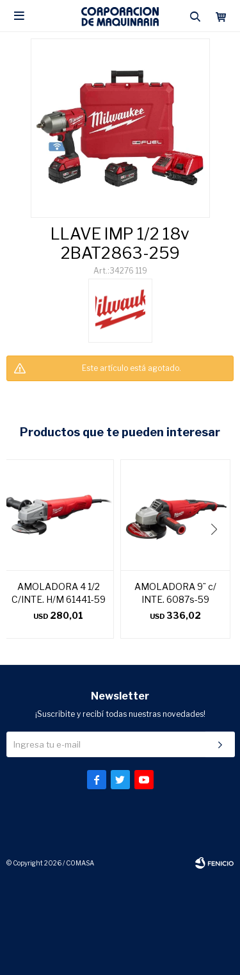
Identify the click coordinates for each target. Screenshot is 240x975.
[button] (218, 555)
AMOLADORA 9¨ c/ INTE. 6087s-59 (175, 593)
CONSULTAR (120, 394)
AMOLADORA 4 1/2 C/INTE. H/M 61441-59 (59, 593)
